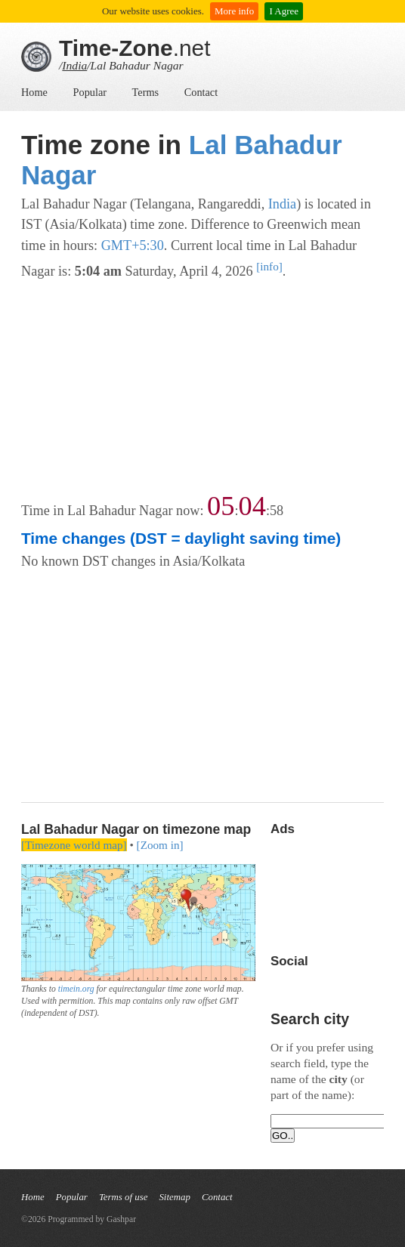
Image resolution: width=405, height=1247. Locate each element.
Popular (90, 92)
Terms (145, 92)
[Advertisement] (202, 387)
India (74, 65)
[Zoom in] (160, 844)
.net (135, 47)
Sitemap (174, 1197)
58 (276, 510)
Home (34, 92)
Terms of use (123, 1197)
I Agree (283, 11)
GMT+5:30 (132, 245)
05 (220, 506)
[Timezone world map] (74, 844)
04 (252, 506)
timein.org (76, 989)
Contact (201, 92)
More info (234, 11)
